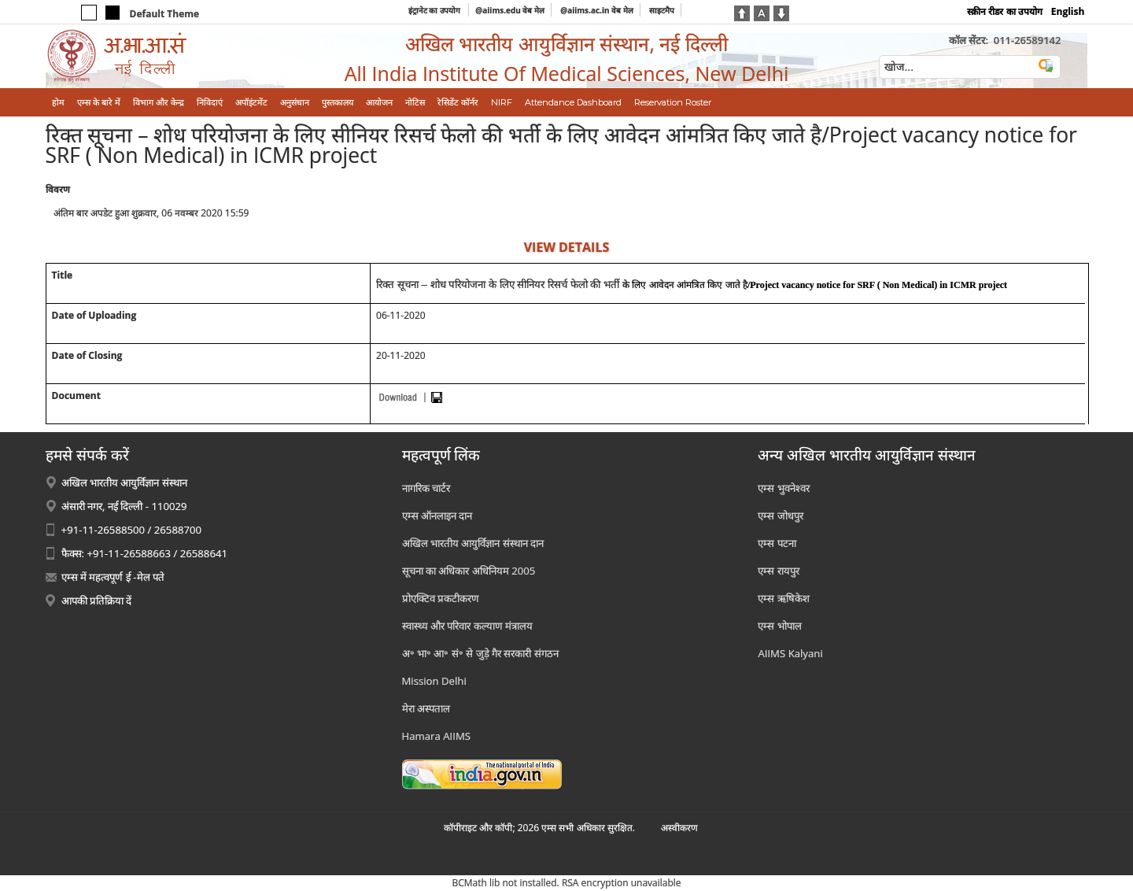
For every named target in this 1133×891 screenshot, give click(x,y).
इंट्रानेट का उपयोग (435, 10)
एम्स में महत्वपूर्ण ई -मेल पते (112, 577)
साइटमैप (661, 10)
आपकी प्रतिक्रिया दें (96, 600)
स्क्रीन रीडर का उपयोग (1004, 11)
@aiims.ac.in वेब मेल (596, 10)
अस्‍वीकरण (679, 827)
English (1068, 11)
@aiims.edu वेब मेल (509, 10)
